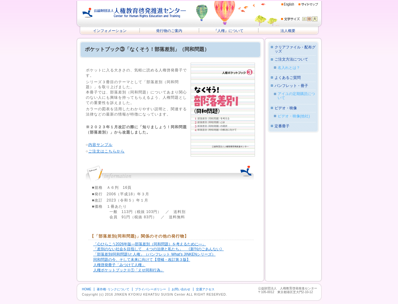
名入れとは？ (289, 68)
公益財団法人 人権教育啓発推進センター (134, 12)
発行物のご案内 (169, 31)
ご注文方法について (291, 59)
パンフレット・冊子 (291, 86)
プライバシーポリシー (150, 289)
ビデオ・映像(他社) (294, 116)
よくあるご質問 (288, 78)
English (287, 4)
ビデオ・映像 (286, 108)
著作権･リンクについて (113, 289)
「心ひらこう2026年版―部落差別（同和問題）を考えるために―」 (149, 244)
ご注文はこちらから (106, 151)
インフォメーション (110, 31)
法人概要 (287, 31)
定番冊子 (282, 126)
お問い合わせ (181, 289)
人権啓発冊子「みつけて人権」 (119, 265)
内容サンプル (100, 145)
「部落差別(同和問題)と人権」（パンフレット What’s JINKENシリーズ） (154, 254)
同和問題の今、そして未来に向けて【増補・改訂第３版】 (141, 259)
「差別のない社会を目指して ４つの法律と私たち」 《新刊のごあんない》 (158, 249)
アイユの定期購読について (296, 96)
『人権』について (228, 31)
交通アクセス (205, 289)
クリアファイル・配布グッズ (295, 49)
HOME (86, 289)
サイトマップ (308, 4)
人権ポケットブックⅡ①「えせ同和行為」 (128, 270)
